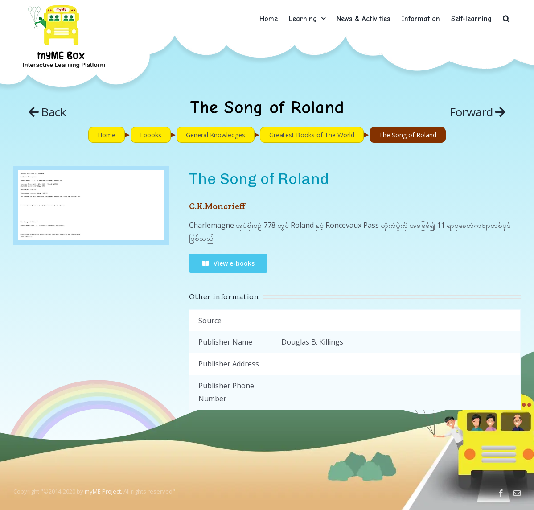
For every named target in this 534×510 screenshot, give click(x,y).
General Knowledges (215, 135)
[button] (506, 18)
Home (106, 135)
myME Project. (103, 491)
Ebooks (150, 135)
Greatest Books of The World (311, 135)
